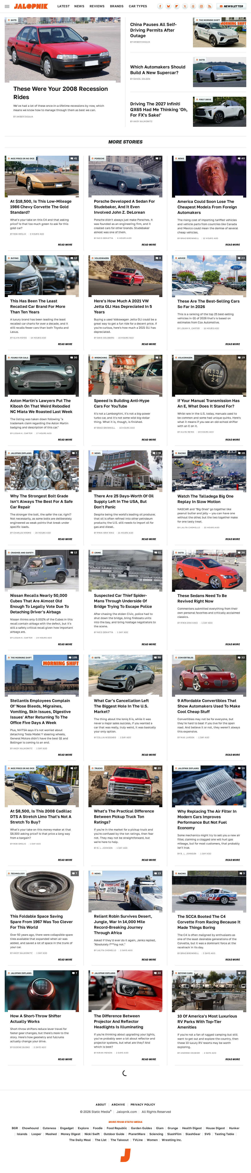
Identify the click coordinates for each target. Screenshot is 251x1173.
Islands (22, 1134)
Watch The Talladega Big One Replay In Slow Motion (205, 499)
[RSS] (210, 6)
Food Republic (117, 1128)
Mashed (51, 1134)
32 (243, 657)
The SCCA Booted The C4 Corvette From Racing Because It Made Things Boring (208, 922)
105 (74, 657)
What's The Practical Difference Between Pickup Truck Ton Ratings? (124, 816)
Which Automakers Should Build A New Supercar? (158, 69)
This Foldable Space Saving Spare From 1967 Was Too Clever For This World (41, 922)
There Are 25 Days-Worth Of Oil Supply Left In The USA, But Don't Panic (124, 501)
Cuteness (49, 1128)
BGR (15, 1128)
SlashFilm (174, 1134)
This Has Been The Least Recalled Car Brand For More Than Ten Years (37, 306)
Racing (182, 453)
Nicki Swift (92, 1134)
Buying (14, 258)
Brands (117, 6)
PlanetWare (136, 1134)
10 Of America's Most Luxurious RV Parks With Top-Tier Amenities (207, 1021)
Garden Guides (141, 1128)
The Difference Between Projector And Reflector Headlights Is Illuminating (118, 1021)
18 (243, 453)
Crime (98, 552)
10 (243, 973)
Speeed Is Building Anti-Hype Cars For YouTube (121, 403)
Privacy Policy (143, 1104)
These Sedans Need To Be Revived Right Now (202, 598)
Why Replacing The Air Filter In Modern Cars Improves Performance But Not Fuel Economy (206, 819)
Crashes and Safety (22, 552)
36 (243, 552)
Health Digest (192, 1128)
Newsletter (231, 6)
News (79, 6)
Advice (181, 258)
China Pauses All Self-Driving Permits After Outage (153, 30)
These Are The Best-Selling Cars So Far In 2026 (208, 304)
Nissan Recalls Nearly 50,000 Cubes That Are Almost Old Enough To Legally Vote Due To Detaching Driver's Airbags (39, 603)
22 (159, 973)
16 (243, 768)
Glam (160, 1128)
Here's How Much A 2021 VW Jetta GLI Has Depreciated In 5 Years (123, 306)
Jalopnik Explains (21, 453)
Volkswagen (102, 258)
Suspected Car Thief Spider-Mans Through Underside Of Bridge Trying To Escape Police (123, 601)
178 (158, 453)
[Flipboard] (177, 6)
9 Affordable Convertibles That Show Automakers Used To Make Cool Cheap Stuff (208, 706)
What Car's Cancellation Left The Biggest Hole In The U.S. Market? (121, 706)
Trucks (99, 768)
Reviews (97, 6)
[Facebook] (160, 6)
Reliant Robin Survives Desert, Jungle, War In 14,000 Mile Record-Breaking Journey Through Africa (123, 924)
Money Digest (70, 1134)
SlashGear (193, 1134)
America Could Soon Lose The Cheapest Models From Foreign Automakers (207, 207)
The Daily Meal (80, 1140)
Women (152, 1140)
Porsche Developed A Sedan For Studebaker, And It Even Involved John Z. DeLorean (124, 207)
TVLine (138, 1140)
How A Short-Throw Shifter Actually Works (35, 1019)
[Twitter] (185, 6)
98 (159, 657)
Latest (63, 6)
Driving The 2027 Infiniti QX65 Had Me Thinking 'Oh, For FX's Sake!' (159, 109)
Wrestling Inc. (172, 1140)
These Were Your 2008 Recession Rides (60, 92)
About (101, 1104)
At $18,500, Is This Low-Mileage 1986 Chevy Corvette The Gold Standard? (41, 207)
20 (159, 768)
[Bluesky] (168, 6)
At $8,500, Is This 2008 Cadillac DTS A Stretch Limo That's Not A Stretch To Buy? (41, 816)
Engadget (67, 1128)
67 (75, 768)
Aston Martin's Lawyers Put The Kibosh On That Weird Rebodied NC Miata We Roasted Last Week (41, 406)
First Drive (205, 99)
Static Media (101, 1112)
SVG (208, 1134)
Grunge (173, 1128)
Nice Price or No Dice (22, 158)
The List (100, 1140)
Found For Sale (19, 357)
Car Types (138, 6)
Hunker (234, 1128)
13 (75, 258)
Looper (36, 1134)
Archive (118, 1104)
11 (159, 552)
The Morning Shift (209, 20)
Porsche (99, 158)
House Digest (215, 1128)
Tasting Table (224, 1134)
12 (75, 552)
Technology (18, 873)
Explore (83, 1128)
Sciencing (156, 1134)
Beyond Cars (185, 973)
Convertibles (185, 657)
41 (75, 158)
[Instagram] (201, 6)
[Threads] (193, 6)
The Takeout (120, 1140)
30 (75, 357)
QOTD (13, 20)
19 (243, 357)
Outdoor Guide (114, 1134)
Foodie (98, 1128)
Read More (65, 245)
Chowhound (30, 1128)
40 (243, 158)
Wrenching (101, 357)
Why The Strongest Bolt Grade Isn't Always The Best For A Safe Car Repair (41, 501)
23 (243, 258)
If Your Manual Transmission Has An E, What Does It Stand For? (208, 403)
